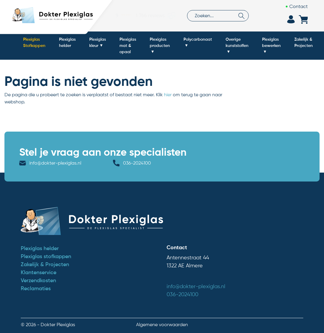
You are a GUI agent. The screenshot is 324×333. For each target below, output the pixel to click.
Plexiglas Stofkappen (34, 42)
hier (168, 94)
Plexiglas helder (67, 42)
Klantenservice (38, 272)
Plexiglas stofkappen (46, 256)
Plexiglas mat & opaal (127, 45)
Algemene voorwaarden (162, 324)
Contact (298, 6)
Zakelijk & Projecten (303, 42)
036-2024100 (137, 163)
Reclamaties (36, 288)
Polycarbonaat (197, 39)
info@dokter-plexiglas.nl (55, 163)
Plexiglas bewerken (271, 42)
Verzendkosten (38, 280)
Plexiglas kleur (97, 42)
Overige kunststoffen (237, 42)
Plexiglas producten (160, 42)
